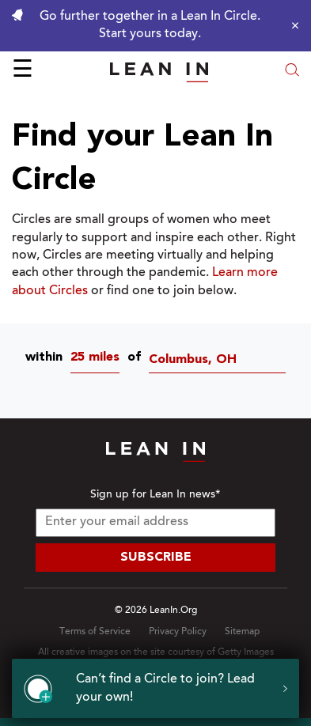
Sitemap (242, 632)
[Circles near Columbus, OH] (221, 360)
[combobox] (98, 360)
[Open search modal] (292, 72)
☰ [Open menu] (22, 71)
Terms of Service (95, 632)
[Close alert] (291, 25)
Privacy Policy (178, 632)
